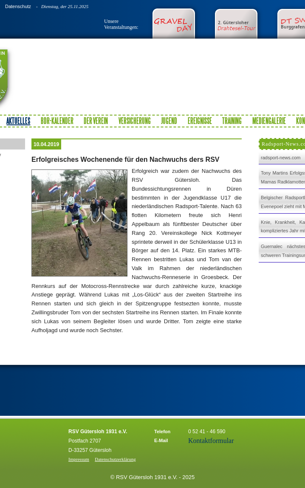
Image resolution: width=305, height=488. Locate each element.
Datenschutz (18, 6)
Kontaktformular (211, 440)
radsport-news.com (281, 157)
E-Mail (161, 440)
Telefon (162, 431)
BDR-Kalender (57, 121)
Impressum (78, 459)
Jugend (169, 121)
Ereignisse (200, 121)
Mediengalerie (269, 121)
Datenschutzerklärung (115, 459)
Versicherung (135, 121)
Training (232, 121)
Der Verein (96, 121)
